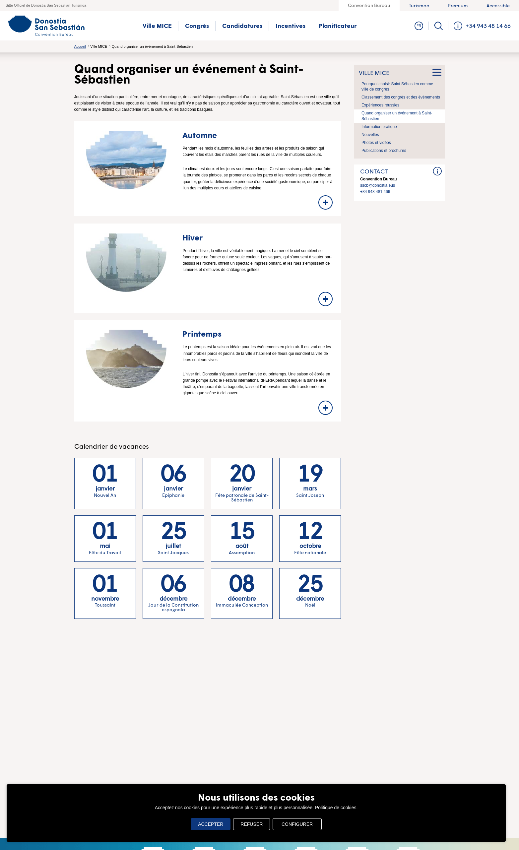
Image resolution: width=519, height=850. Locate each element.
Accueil (80, 46)
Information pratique (379, 126)
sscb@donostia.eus (377, 185)
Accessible (498, 5)
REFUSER (253, 824)
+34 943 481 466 (375, 191)
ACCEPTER (212, 824)
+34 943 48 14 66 (488, 26)
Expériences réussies (380, 105)
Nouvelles (370, 134)
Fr (419, 26)
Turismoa (419, 5)
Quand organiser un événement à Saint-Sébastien (396, 116)
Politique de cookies (336, 807)
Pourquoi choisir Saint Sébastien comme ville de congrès (397, 86)
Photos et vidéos (376, 142)
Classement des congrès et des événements (400, 97)
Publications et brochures (383, 150)
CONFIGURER (297, 824)
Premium (458, 5)
